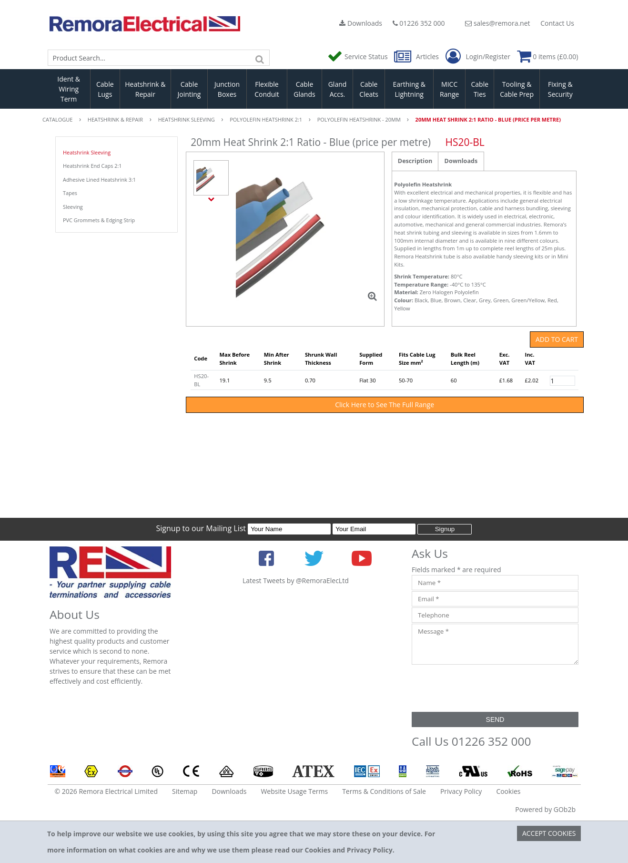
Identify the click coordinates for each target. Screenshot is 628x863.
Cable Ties (480, 89)
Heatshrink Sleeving (87, 152)
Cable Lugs (105, 89)
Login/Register (478, 57)
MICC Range (449, 89)
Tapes (70, 192)
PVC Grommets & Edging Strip (99, 220)
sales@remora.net (497, 23)
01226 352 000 (419, 23)
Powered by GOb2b (545, 809)
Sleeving (73, 206)
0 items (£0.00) (547, 56)
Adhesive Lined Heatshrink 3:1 (99, 179)
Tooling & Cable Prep (517, 89)
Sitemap (184, 791)
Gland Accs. (337, 89)
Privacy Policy (461, 791)
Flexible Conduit (266, 89)
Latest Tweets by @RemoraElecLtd (296, 580)
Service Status (358, 56)
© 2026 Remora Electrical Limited (106, 791)
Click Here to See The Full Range (384, 404)
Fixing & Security (560, 89)
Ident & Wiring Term (68, 88)
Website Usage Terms (294, 791)
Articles (417, 56)
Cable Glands (304, 89)
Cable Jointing (189, 89)
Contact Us (557, 23)
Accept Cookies (549, 833)
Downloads (360, 23)
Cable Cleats (368, 89)
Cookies (508, 791)
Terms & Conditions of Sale (384, 791)
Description (415, 161)
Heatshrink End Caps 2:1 (92, 165)
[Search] (260, 58)
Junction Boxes (227, 89)
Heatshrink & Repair (145, 89)
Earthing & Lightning (409, 89)
